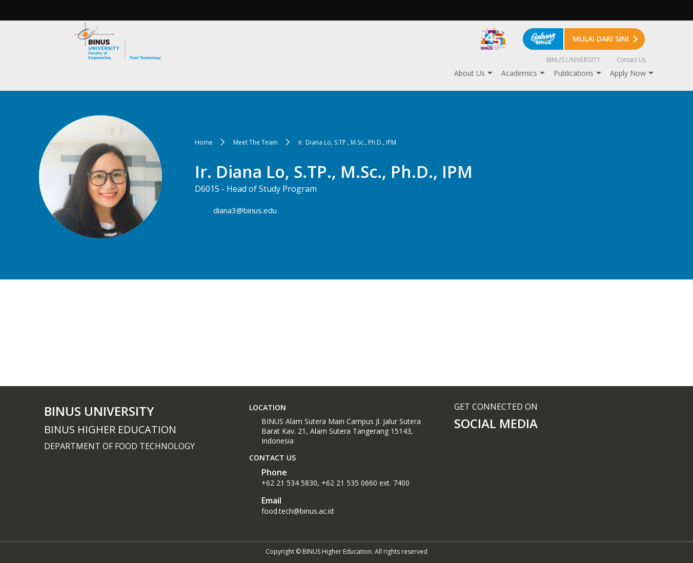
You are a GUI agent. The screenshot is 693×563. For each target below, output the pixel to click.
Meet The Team (255, 142)
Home (204, 142)
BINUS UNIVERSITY (573, 59)
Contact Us (631, 59)
